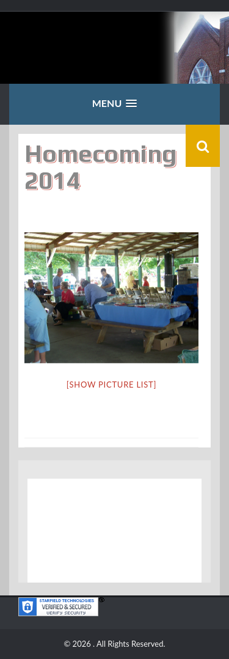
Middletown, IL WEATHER (114, 530)
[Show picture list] (111, 384)
